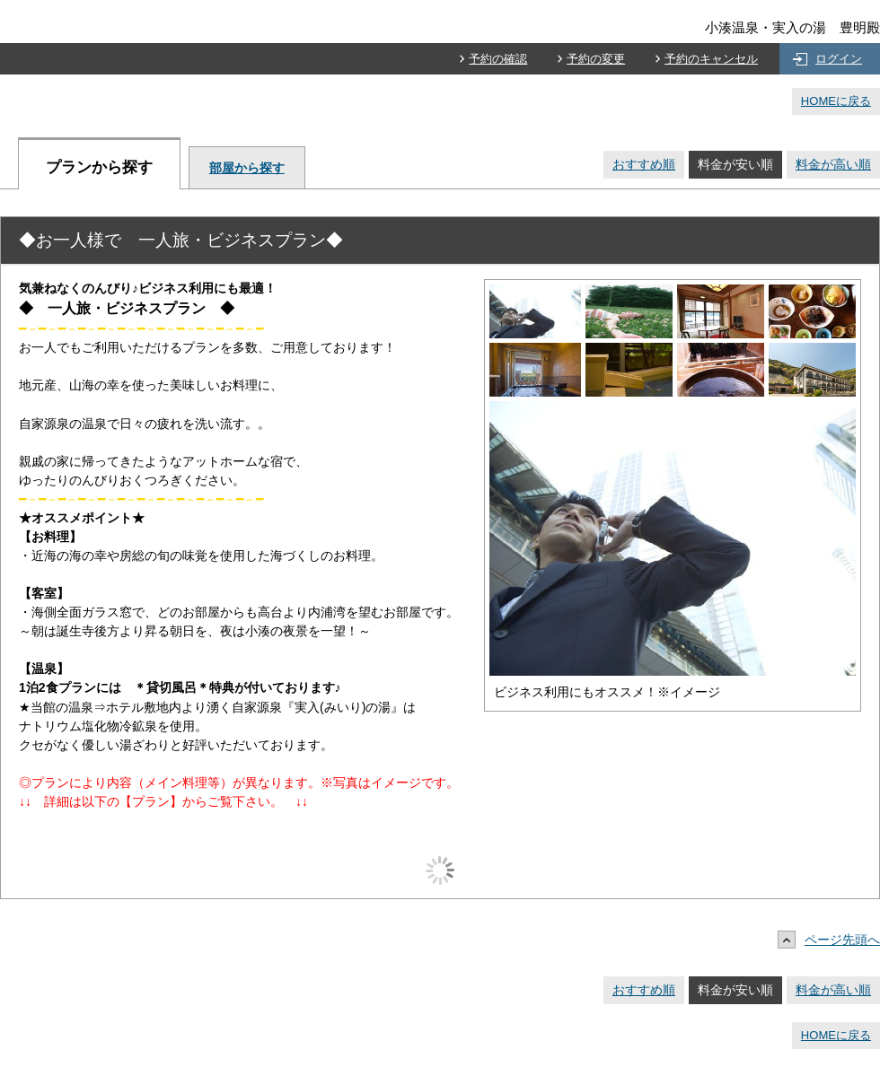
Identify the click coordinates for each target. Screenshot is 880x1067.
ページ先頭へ (833, 939)
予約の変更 (596, 59)
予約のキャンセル (711, 59)
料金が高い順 (833, 164)
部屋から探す (247, 168)
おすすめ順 (643, 164)
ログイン (838, 59)
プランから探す (99, 167)
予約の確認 (498, 59)
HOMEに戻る (836, 101)
